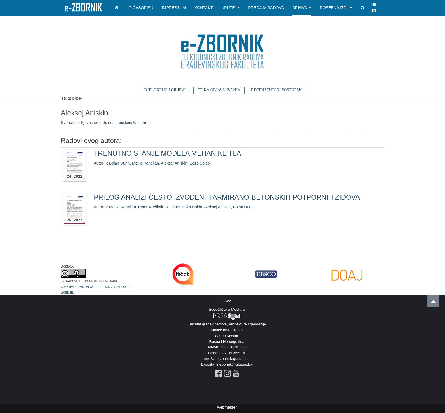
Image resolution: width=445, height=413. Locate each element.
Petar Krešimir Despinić (159, 207)
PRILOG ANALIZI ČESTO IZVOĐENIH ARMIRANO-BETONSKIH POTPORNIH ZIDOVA (227, 197)
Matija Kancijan (145, 163)
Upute (230, 7)
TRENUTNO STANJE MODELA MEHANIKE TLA (167, 153)
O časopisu (141, 7)
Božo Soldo (200, 163)
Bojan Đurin (119, 163)
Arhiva (301, 7)
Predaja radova (266, 7)
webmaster (226, 407)
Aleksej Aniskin (174, 163)
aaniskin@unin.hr (131, 122)
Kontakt (203, 7)
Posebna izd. (336, 7)
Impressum (174, 7)
